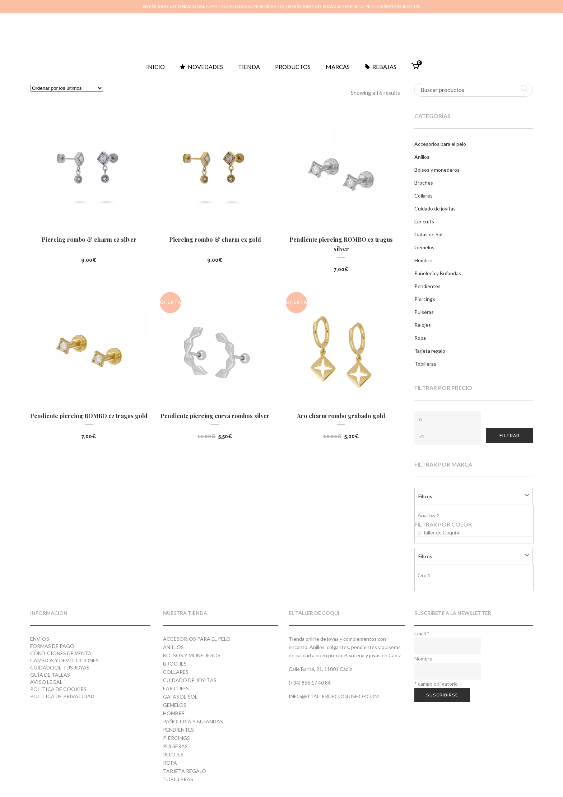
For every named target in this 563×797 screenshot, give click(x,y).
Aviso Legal (46, 681)
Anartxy (428, 515)
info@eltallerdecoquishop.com (334, 696)
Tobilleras (425, 364)
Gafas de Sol (428, 234)
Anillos (421, 157)
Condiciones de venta (61, 653)
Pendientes (427, 286)
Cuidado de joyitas (435, 208)
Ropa (420, 338)
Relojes (422, 325)
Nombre (423, 658)
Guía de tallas (50, 674)
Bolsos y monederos (437, 170)
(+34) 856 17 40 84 (310, 683)
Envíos (39, 638)
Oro (424, 575)
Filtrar (509, 435)
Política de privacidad (62, 696)
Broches (423, 183)
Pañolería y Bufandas (437, 273)
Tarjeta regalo (429, 351)
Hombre (423, 260)
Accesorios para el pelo (440, 144)
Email (421, 633)
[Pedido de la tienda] (66, 88)
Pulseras (424, 312)
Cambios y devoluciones (64, 660)
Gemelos (424, 247)
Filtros (425, 496)
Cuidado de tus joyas (59, 667)
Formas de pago (52, 646)
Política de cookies (58, 689)
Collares (423, 196)
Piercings (424, 299)
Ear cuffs (424, 221)
